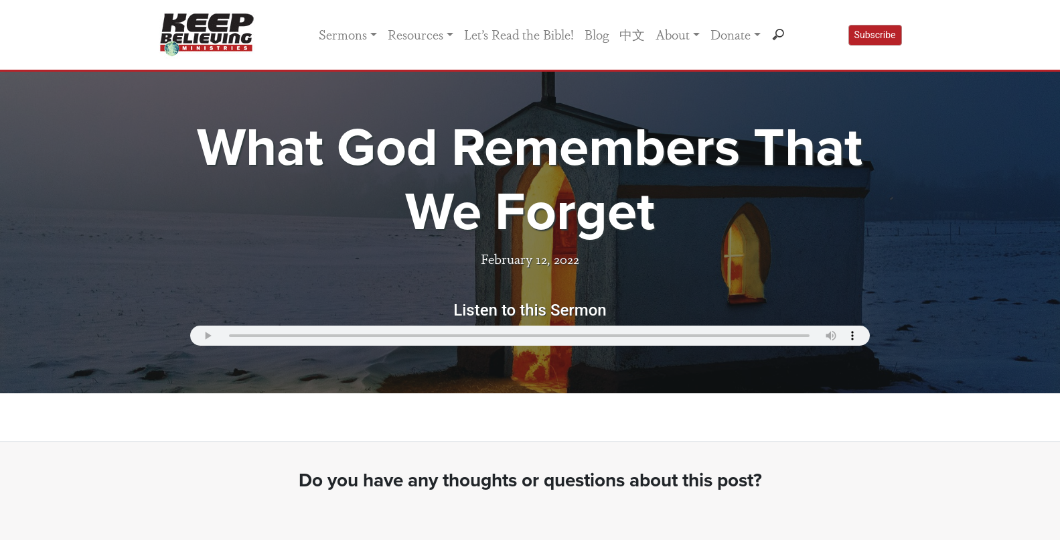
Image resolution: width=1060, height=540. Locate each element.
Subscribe (875, 34)
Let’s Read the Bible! (519, 34)
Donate (730, 34)
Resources (415, 34)
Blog (597, 34)
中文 (632, 34)
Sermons (343, 34)
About (673, 34)
